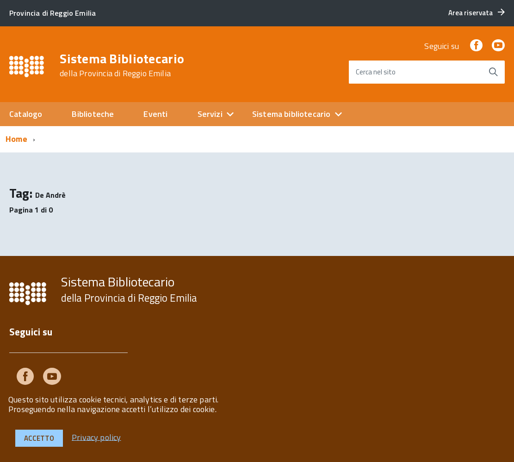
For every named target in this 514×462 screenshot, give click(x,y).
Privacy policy (96, 437)
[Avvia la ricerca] (493, 72)
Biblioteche (93, 114)
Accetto (39, 438)
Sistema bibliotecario (291, 114)
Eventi (155, 114)
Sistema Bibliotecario (122, 65)
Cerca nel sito (376, 72)
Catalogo (25, 114)
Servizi (210, 114)
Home (16, 139)
